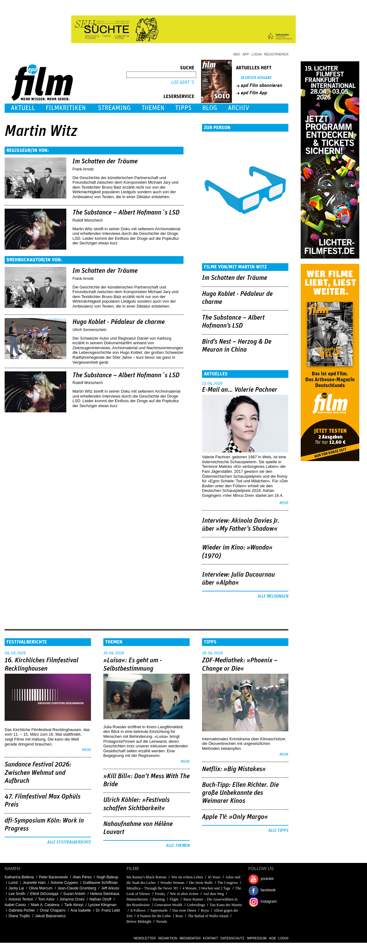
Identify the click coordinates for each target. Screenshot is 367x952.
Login (257, 54)
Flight (174, 899)
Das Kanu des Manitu (226, 905)
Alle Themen (178, 846)
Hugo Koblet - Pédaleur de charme (118, 322)
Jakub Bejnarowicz (50, 916)
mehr (283, 503)
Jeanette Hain (34, 882)
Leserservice (178, 96)
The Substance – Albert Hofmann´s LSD (125, 212)
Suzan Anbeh (74, 894)
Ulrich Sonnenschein (89, 330)
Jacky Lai (16, 888)
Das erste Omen (184, 910)
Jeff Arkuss (110, 888)
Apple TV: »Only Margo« (235, 817)
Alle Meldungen (273, 596)
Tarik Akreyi (73, 905)
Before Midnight (138, 921)
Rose (179, 916)
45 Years (214, 877)
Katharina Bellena (19, 877)
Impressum (257, 938)
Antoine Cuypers (64, 882)
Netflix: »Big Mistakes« (234, 769)
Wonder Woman (172, 882)
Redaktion (167, 938)
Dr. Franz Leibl (108, 910)
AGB (272, 938)
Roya (204, 910)
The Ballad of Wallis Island (208, 916)
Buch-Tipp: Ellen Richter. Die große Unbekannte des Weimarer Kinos (240, 793)
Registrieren (276, 54)
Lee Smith (17, 894)
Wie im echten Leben (187, 877)
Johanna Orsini (72, 899)
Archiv (238, 108)
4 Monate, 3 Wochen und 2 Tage (206, 888)
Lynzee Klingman (102, 905)
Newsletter (145, 938)
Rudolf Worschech (87, 220)
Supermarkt (158, 910)
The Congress (227, 882)
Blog (209, 108)
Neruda (161, 921)
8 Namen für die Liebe (154, 916)
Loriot (13, 882)
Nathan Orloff (100, 899)
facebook (268, 890)
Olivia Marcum (41, 888)
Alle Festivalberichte (69, 842)
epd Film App (254, 92)
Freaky (160, 894)
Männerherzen (137, 899)
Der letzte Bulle (200, 882)
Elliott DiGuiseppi (44, 894)
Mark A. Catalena (45, 905)
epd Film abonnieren (261, 85)
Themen (153, 108)
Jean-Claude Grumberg (76, 888)
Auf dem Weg (213, 894)
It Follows (138, 910)
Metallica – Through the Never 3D (152, 888)
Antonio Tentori (21, 899)
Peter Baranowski (53, 877)
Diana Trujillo (19, 916)
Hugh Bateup (107, 877)
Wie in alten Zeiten (184, 894)
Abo (236, 54)
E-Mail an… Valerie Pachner (239, 389)
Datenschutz (232, 938)
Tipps (183, 108)
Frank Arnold (82, 169)
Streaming (114, 108)
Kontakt (210, 938)
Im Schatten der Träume (105, 161)
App (246, 54)
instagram (269, 901)
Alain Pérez (82, 877)
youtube (267, 878)
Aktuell (23, 108)
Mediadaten (189, 938)
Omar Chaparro (52, 910)
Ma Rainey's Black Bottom (146, 877)
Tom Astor (46, 899)
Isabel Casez (15, 905)
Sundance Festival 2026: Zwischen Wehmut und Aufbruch (38, 772)
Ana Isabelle (81, 910)
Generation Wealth (168, 905)
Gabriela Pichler (22, 910)
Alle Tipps (278, 830)
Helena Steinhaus (105, 894)
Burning (159, 899)
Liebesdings (196, 905)
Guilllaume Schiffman (100, 882)
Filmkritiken (66, 108)
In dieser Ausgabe (256, 78)
